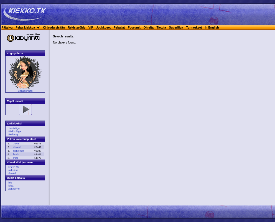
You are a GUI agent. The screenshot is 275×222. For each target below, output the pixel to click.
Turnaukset (194, 27)
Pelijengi (13, 134)
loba (10, 185)
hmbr (16, 154)
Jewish (17, 147)
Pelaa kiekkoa (25, 27)
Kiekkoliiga (14, 131)
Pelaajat (119, 27)
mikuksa (13, 170)
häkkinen (18, 150)
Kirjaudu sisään (54, 27)
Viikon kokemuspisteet (21, 139)
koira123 (13, 167)
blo (10, 182)
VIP (90, 27)
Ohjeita (149, 27)
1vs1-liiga (14, 128)
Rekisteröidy (76, 27)
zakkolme (14, 188)
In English (212, 27)
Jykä (16, 143)
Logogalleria (15, 53)
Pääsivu (6, 27)
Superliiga (176, 27)
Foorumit (134, 27)
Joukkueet (103, 27)
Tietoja (161, 27)
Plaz (16, 157)
